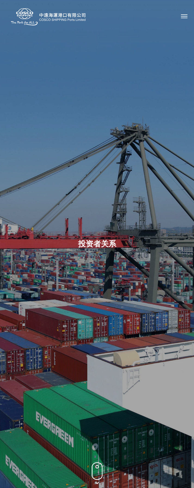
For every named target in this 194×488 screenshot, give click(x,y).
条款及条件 (97, 470)
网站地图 (121, 470)
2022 (153, 238)
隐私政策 (72, 470)
